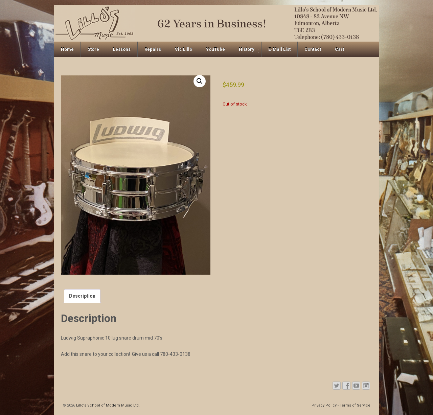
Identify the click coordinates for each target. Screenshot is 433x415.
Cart (339, 49)
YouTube (215, 49)
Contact (312, 49)
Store (93, 49)
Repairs (152, 49)
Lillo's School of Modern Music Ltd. (107, 405)
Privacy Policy (324, 405)
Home (67, 49)
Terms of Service (355, 405)
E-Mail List (279, 49)
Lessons (122, 49)
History (246, 49)
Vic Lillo (183, 49)
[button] (199, 81)
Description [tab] (82, 296)
